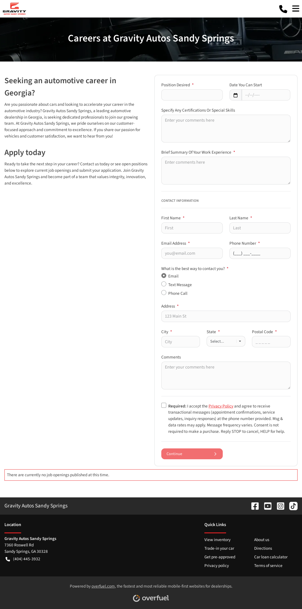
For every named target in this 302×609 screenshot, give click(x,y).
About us (261, 540)
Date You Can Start (245, 85)
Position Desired (177, 85)
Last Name (240, 218)
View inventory (217, 540)
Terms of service (268, 566)
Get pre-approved (219, 557)
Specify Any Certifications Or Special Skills (198, 110)
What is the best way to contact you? (195, 269)
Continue (192, 454)
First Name (173, 218)
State (213, 332)
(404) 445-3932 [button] (23, 559)
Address (170, 306)
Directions (263, 548)
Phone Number (244, 243)
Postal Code (264, 332)
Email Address (175, 243)
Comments (171, 357)
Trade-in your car (219, 548)
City (166, 332)
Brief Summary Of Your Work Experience (198, 152)
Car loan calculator (271, 557)
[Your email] (192, 253)
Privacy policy (216, 566)
